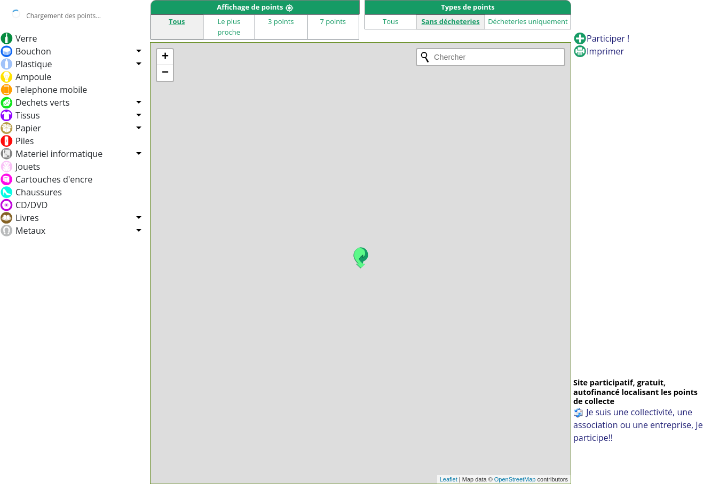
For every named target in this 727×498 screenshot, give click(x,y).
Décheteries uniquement (528, 21)
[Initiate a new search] (425, 57)
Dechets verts (42, 102)
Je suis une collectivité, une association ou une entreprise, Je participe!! (638, 425)
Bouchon (33, 51)
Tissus (27, 115)
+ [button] (165, 57)
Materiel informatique (58, 154)
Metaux (30, 230)
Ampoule (33, 77)
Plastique (33, 64)
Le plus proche (228, 26)
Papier (28, 128)
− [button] (165, 73)
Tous (177, 21)
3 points (281, 21)
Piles (24, 141)
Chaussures (38, 192)
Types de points (467, 7)
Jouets (27, 166)
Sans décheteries (451, 21)
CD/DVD (31, 205)
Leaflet (448, 479)
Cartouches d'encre (53, 179)
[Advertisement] (640, 218)
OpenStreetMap (515, 479)
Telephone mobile (51, 90)
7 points (333, 21)
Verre (26, 38)
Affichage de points (255, 7)
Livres (27, 218)
